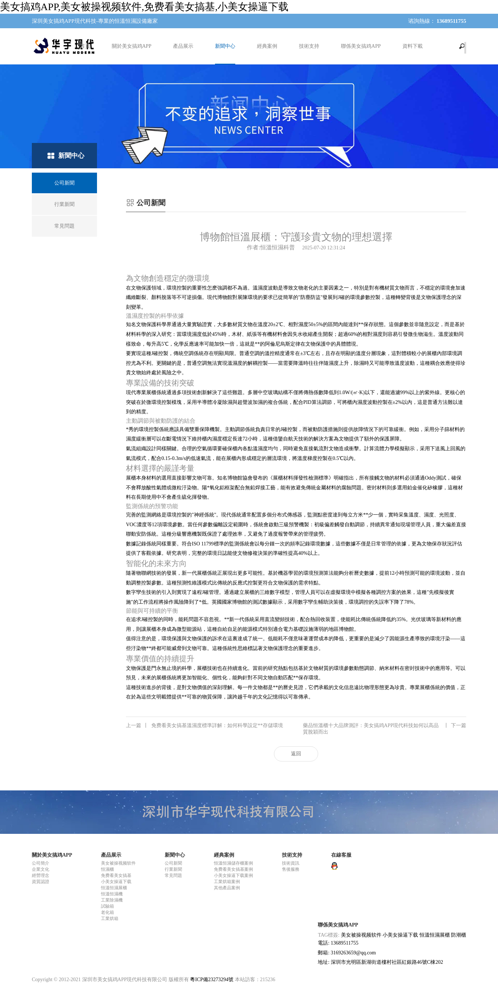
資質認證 (40, 881)
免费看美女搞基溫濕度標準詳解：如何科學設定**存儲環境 (204, 725)
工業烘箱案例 (227, 881)
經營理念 (40, 875)
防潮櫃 (458, 935)
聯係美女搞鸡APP (361, 46)
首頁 (85, 46)
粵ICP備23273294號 (211, 979)
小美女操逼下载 (116, 881)
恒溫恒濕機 (112, 893)
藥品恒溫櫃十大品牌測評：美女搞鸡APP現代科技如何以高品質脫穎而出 (384, 728)
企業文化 (40, 869)
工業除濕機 (112, 900)
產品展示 (183, 46)
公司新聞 (173, 863)
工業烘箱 (109, 918)
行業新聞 (173, 869)
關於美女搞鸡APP (132, 46)
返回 (296, 753)
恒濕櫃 (107, 869)
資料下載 (412, 46)
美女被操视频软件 (118, 863)
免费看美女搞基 (116, 875)
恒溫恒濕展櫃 (114, 887)
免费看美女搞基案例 (233, 869)
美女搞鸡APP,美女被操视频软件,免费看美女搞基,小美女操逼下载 (144, 6)
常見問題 (173, 875)
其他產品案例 (227, 887)
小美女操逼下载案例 (233, 875)
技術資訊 (290, 863)
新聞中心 (225, 46)
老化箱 (107, 912)
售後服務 (290, 869)
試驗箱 (107, 906)
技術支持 (309, 46)
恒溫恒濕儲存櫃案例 (233, 863)
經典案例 (267, 46)
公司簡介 (40, 863)
